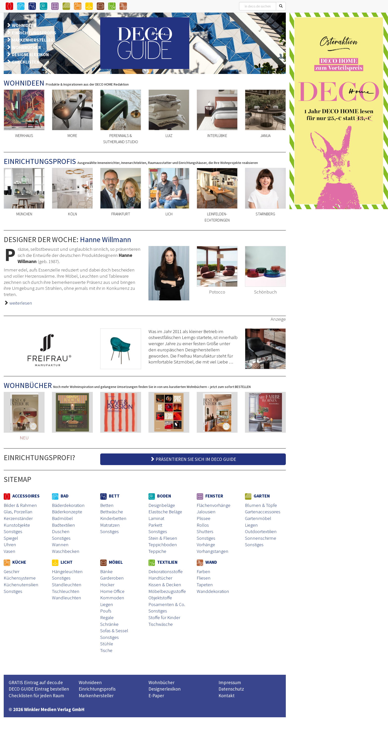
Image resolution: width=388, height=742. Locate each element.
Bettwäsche (111, 512)
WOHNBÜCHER (26, 47)
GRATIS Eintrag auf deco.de (36, 682)
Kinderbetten (113, 518)
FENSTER (210, 496)
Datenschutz (231, 689)
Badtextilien (63, 525)
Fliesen (204, 578)
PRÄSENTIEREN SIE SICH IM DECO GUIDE (193, 459)
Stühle (106, 644)
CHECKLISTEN (25, 62)
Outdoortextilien (261, 531)
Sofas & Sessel (114, 630)
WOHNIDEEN (24, 25)
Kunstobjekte (17, 525)
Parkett (155, 525)
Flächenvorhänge (213, 505)
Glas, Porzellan (18, 512)
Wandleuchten (66, 598)
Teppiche (157, 551)
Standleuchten (66, 584)
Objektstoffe (160, 598)
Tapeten (205, 584)
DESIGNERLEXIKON (30, 54)
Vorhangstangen (212, 551)
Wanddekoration (213, 591)
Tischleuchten (65, 591)
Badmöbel (62, 518)
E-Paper (156, 695)
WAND (207, 562)
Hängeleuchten (67, 571)
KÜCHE (15, 562)
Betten (107, 505)
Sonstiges (13, 531)
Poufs (105, 611)
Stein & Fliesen (162, 538)
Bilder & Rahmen (20, 505)
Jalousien (206, 512)
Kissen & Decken (164, 584)
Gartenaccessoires (262, 512)
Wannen (60, 544)
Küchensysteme (20, 578)
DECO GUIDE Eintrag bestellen (39, 689)
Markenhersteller (96, 695)
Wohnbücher (161, 682)
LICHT (62, 562)
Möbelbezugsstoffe (167, 591)
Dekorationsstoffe (165, 571)
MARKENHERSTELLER (33, 40)
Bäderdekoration (68, 505)
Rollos (203, 525)
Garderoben (112, 578)
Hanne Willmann (105, 239)
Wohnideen (90, 682)
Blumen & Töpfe (261, 505)
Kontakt (226, 695)
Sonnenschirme (260, 538)
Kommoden (112, 598)
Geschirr (11, 571)
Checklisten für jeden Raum (36, 695)
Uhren (10, 544)
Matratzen (110, 525)
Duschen (61, 531)
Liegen (251, 525)
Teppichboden (162, 544)
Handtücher (160, 578)
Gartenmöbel (258, 518)
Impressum (229, 682)
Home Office (112, 591)
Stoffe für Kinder (164, 617)
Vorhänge (206, 544)
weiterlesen (20, 303)
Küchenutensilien (21, 584)
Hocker (107, 584)
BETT (110, 496)
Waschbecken (65, 551)
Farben (203, 571)
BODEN (159, 496)
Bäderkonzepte (67, 512)
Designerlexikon (164, 689)
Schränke (109, 624)
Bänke (106, 571)
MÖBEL (111, 562)
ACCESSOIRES (22, 496)
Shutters (205, 531)
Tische (106, 650)
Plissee (203, 518)
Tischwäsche (160, 624)
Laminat (156, 518)
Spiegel (11, 538)
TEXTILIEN (162, 562)
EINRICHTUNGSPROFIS (34, 33)
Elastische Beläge (165, 512)
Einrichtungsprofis (97, 689)
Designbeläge (161, 505)
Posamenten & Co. (166, 604)
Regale (107, 617)
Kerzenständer (18, 518)
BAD (60, 496)
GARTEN (257, 496)
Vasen (9, 551)
